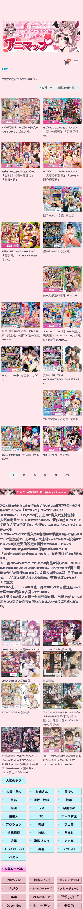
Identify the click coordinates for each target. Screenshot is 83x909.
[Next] (67, 475)
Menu (75, 60)
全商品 (4, 69)
